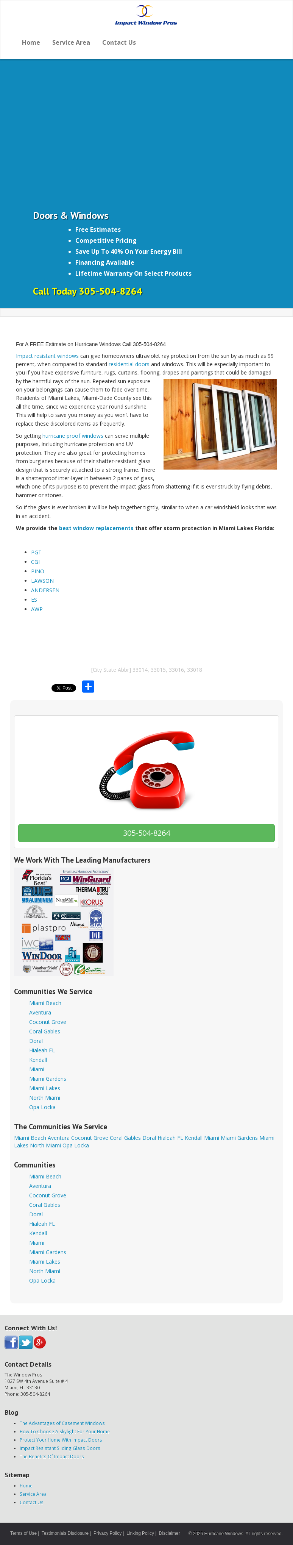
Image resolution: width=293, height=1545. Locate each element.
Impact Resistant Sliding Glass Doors (60, 1448)
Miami (36, 1069)
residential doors (129, 364)
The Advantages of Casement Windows (62, 1423)
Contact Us (119, 42)
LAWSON (42, 580)
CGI (35, 561)
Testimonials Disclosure (65, 1533)
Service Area (71, 42)
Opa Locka (42, 1107)
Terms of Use (23, 1533)
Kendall (38, 1059)
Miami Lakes (44, 1088)
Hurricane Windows (223, 1533)
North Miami (44, 1097)
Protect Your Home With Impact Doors (61, 1440)
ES (34, 599)
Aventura (40, 1012)
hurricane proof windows (72, 435)
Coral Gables (44, 1031)
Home (31, 42)
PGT (36, 552)
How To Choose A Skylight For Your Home (65, 1431)
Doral (36, 1040)
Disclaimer (169, 1533)
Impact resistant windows (47, 355)
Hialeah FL (42, 1050)
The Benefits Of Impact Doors (52, 1456)
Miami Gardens (47, 1078)
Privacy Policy (108, 1533)
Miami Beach (45, 1003)
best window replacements (96, 528)
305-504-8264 (146, 833)
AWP (37, 609)
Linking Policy (140, 1533)
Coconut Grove (47, 1021)
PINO (37, 571)
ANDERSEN (45, 590)
